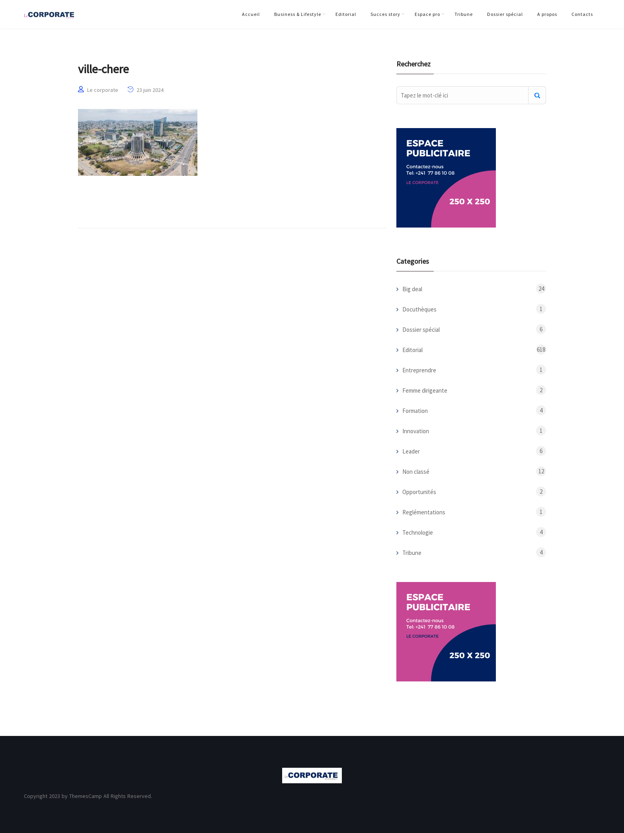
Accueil (251, 14)
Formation (415, 411)
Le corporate (102, 89)
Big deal (412, 289)
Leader (411, 451)
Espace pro (427, 14)
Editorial (345, 14)
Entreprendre (419, 370)
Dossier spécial (505, 14)
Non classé (415, 471)
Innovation (415, 431)
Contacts (582, 14)
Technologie (417, 532)
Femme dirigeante (424, 390)
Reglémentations (423, 512)
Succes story (385, 14)
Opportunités (419, 492)
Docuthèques (419, 309)
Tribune (463, 14)
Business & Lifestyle (297, 14)
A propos (547, 14)
